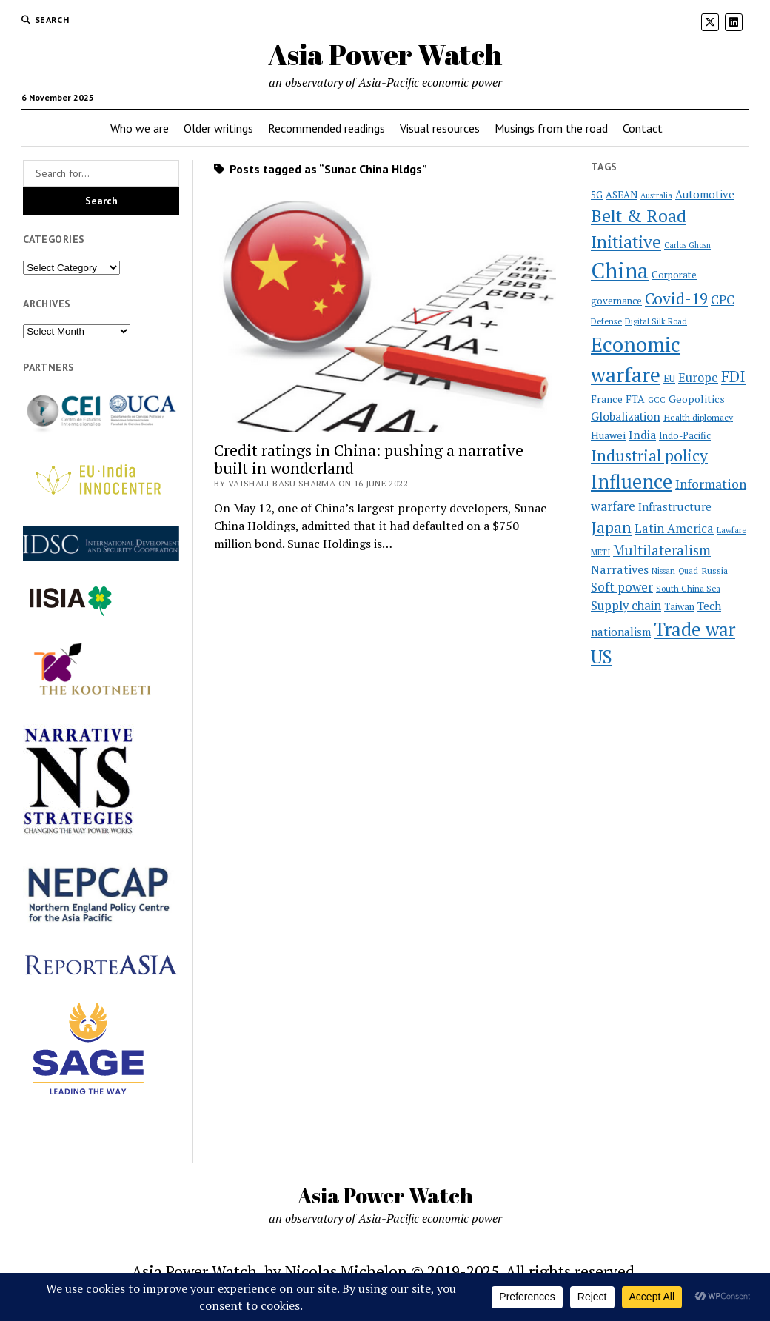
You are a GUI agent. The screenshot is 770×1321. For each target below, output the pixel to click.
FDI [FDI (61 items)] (733, 377)
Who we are (139, 128)
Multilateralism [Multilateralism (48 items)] (662, 550)
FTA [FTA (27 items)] (635, 399)
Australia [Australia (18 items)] (656, 195)
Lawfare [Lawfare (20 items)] (731, 529)
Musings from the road (551, 128)
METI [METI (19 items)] (600, 552)
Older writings (218, 128)
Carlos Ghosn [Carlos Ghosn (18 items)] (687, 245)
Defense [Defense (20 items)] (606, 321)
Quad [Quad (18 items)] (688, 571)
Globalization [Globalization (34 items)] (625, 416)
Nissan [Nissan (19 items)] (663, 571)
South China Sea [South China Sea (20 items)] (688, 588)
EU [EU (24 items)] (669, 378)
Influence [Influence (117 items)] (631, 481)
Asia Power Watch (385, 54)
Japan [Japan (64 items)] (611, 527)
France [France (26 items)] (607, 399)
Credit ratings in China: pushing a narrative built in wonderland (368, 459)
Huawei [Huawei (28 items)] (608, 435)
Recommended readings (326, 128)
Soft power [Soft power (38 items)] (622, 587)
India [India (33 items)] (642, 434)
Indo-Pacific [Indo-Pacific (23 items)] (685, 435)
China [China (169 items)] (620, 270)
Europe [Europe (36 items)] (698, 377)
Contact (643, 128)
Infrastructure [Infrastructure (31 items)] (675, 506)
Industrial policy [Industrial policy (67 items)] (649, 455)
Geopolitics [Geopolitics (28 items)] (697, 399)
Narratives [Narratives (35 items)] (620, 569)
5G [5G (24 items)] (597, 194)
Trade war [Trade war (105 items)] (694, 629)
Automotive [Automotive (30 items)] (704, 194)
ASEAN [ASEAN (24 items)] (621, 194)
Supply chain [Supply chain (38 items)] (626, 606)
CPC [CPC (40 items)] (722, 299)
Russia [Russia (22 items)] (714, 570)
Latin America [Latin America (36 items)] (674, 529)
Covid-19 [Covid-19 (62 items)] (676, 298)
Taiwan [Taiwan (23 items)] (679, 607)
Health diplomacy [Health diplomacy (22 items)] (698, 417)
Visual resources (440, 128)
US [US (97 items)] (601, 656)
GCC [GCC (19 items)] (657, 400)
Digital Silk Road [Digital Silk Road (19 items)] (656, 321)
